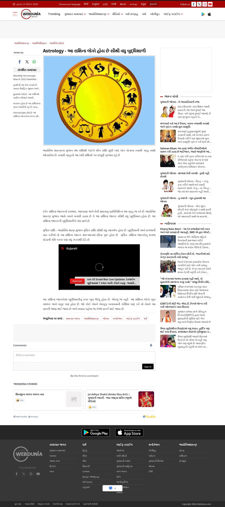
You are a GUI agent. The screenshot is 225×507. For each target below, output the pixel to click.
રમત (52, 471)
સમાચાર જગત (73, 318)
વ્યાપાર (53, 455)
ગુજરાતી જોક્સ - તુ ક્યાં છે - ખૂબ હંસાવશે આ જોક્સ (183, 200)
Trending (54, 14)
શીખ (84, 455)
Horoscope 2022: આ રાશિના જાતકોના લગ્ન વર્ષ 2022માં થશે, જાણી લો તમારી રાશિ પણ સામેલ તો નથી (25, 114)
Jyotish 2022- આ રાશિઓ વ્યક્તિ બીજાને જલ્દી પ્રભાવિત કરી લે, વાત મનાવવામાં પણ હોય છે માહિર (26, 96)
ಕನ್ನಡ (143, 4)
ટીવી (151, 471)
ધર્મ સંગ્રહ (132, 14)
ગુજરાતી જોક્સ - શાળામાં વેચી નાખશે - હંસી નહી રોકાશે (184, 175)
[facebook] (16, 474)
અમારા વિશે (29, 503)
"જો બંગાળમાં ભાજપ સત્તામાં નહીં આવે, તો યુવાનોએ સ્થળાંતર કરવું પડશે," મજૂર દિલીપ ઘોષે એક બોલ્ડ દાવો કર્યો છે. (184, 280)
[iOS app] (129, 432)
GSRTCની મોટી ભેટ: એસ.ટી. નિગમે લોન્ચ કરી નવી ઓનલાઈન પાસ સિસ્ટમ (183, 305)
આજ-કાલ (55, 460)
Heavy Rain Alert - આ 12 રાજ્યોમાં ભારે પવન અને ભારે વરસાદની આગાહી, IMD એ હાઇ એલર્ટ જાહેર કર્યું (185, 230)
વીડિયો (116, 14)
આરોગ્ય (120, 450)
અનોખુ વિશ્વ (122, 481)
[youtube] (31, 474)
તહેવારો (86, 487)
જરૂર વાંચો (171, 96)
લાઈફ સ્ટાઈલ (172, 14)
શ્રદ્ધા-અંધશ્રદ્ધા (91, 476)
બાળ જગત (121, 471)
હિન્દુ (84, 450)
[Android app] (96, 432)
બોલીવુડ (155, 14)
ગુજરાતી (153, 4)
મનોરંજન (117, 318)
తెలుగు (123, 4)
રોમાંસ (119, 492)
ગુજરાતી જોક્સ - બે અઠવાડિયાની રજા (179, 102)
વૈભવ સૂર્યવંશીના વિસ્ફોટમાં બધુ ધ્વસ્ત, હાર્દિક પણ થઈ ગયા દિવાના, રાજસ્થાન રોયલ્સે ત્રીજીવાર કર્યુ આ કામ (185, 330)
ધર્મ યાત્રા (87, 481)
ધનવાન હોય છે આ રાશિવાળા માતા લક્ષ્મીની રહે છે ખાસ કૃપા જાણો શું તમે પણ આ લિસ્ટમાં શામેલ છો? (26, 105)
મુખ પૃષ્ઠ (18, 503)
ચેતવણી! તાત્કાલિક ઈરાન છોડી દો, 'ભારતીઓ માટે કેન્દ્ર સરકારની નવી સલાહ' (185, 255)
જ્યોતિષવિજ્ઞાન (39, 43)
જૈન (84, 460)
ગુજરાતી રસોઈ (123, 460)
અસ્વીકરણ (57, 503)
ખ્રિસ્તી (86, 466)
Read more (77, 282)
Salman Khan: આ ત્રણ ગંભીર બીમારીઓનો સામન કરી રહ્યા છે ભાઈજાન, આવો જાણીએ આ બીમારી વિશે (184, 150)
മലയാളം (133, 4)
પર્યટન (152, 455)
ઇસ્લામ (86, 471)
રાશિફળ (183, 455)
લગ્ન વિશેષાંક (122, 487)
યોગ (118, 476)
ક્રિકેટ (53, 466)
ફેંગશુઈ (182, 460)
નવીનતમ (170, 223)
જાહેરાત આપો (43, 503)
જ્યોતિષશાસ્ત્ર (97, 14)
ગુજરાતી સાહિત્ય (124, 466)
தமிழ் (105, 4)
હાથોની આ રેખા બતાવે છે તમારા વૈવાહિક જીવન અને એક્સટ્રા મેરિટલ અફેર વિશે (26, 86)
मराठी (113, 4)
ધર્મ (144, 14)
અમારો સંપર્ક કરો (73, 503)
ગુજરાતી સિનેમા (156, 460)
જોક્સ (106, 318)
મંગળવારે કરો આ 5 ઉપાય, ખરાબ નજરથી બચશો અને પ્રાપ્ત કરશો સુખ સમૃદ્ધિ (184, 125)
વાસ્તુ (181, 450)
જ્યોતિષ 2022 (57, 43)
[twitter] (24, 474)
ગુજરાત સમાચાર (73, 14)
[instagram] (38, 474)
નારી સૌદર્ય (121, 455)
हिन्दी (86, 4)
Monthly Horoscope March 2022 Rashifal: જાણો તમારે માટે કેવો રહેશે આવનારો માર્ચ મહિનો (26, 77)
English (95, 4)
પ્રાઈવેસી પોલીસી (90, 503)
